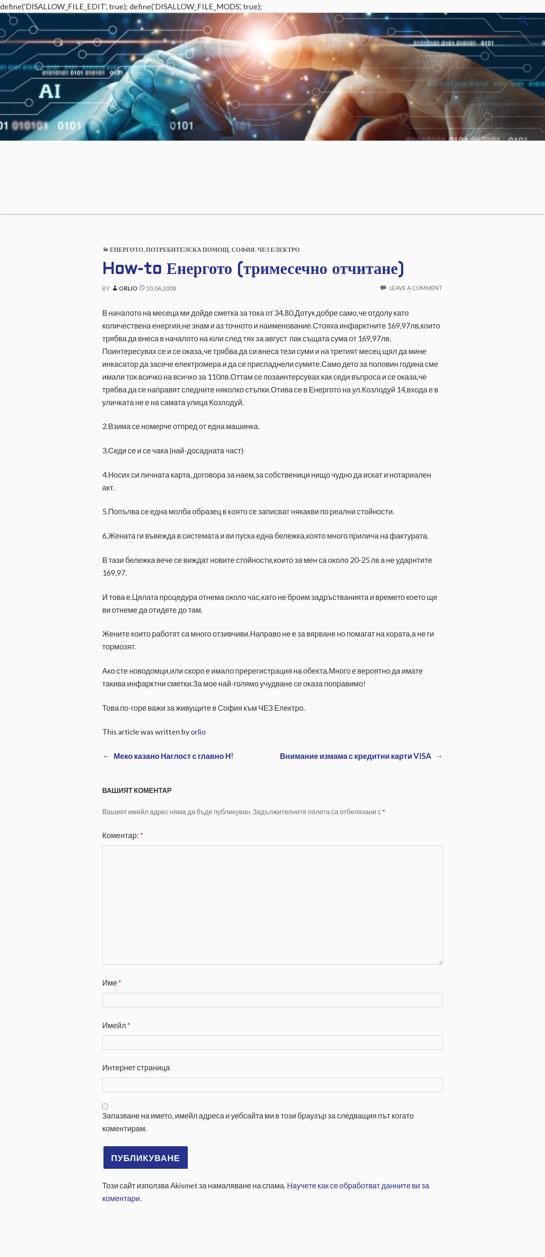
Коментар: (122, 835)
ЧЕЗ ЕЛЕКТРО (279, 249)
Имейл (116, 1025)
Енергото (126, 249)
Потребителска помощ (187, 249)
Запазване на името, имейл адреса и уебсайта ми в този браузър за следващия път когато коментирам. (258, 1122)
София (243, 249)
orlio (124, 288)
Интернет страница (136, 1067)
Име (111, 982)
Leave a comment (416, 288)
